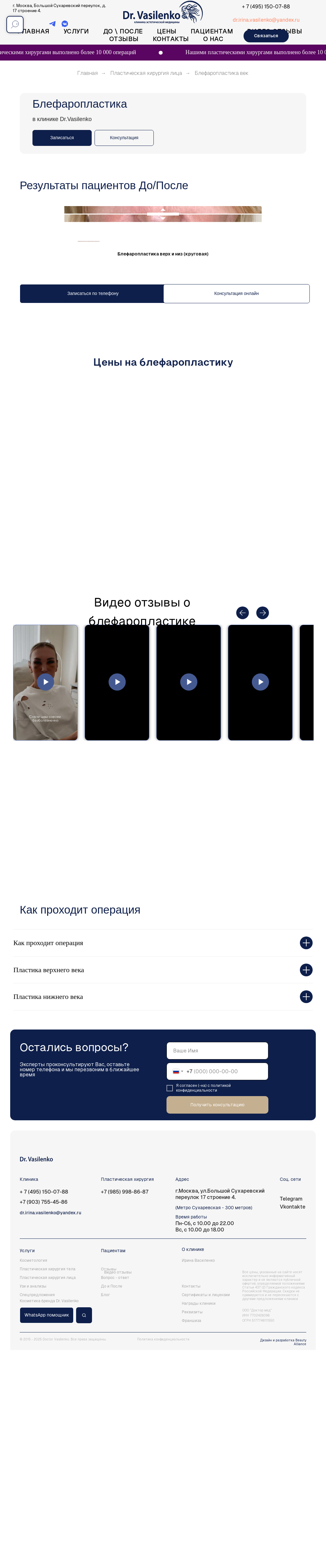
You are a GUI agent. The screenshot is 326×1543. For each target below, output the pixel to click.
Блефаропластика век (222, 73)
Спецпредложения (37, 1488)
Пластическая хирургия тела (47, 1462)
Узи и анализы (33, 1479)
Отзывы (124, 38)
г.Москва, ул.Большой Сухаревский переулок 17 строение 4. (220, 1387)
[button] (124, 138)
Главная (34, 31)
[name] (217, 1243)
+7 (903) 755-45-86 (43, 1395)
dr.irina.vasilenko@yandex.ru (266, 20)
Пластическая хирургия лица (146, 73)
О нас (213, 38)
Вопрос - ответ (115, 1470)
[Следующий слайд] (307, 377)
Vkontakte (292, 1400)
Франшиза (191, 1513)
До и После (111, 1479)
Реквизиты (192, 1505)
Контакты (171, 38)
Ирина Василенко (198, 1453)
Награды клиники (199, 1496)
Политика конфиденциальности (163, 1532)
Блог (105, 1488)
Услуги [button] (76, 31)
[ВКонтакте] (65, 26)
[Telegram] (52, 26)
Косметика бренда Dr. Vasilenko (49, 1494)
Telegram (291, 1392)
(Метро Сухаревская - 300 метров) (213, 1400)
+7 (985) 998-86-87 (124, 1385)
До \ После (123, 31)
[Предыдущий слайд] (18, 377)
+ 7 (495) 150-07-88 (266, 7)
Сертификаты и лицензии (206, 1488)
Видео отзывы (118, 1465)
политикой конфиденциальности (203, 1281)
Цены (167, 31)
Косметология (33, 1453)
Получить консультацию (217, 1297)
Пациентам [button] (212, 31)
